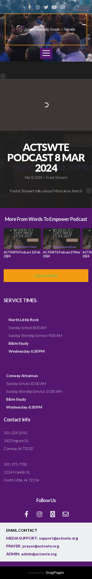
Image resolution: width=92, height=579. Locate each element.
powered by (46, 572)
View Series (46, 275)
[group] (22, 245)
